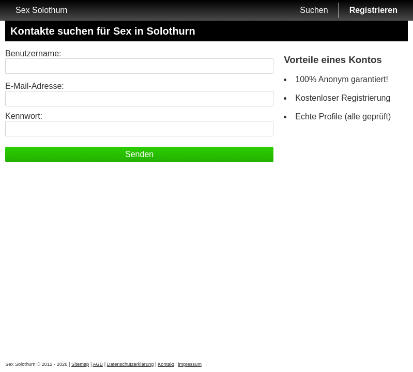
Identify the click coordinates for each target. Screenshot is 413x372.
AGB (98, 364)
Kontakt (166, 364)
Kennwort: (23, 116)
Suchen (314, 10)
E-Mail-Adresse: (34, 86)
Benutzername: (33, 53)
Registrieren (373, 10)
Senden (139, 154)
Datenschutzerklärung (130, 364)
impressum (190, 364)
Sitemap (80, 364)
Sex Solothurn (42, 10)
